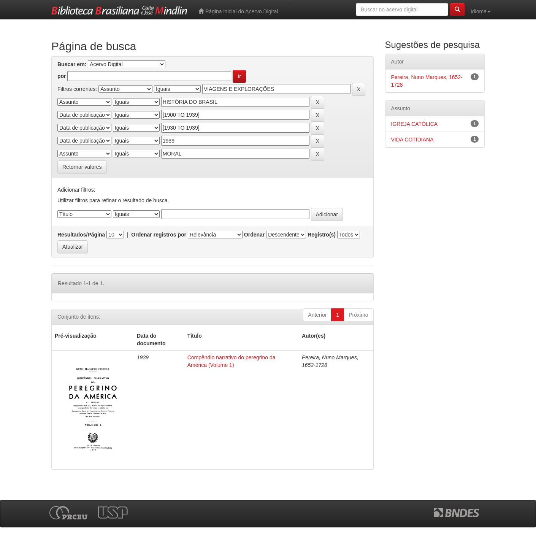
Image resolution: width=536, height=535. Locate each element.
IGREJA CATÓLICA (414, 124)
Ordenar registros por (158, 235)
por (61, 76)
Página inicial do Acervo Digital (238, 11)
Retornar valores (82, 167)
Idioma (480, 11)
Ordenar (254, 235)
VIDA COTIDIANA (412, 140)
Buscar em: (71, 64)
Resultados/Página (81, 235)
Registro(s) (322, 235)
